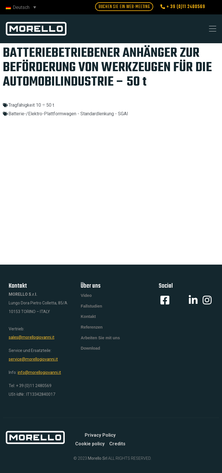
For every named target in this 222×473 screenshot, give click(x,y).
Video (86, 296)
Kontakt (88, 319)
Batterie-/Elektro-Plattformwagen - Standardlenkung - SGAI (68, 113)
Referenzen (91, 330)
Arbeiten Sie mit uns (100, 342)
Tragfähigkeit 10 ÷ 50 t (31, 105)
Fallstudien (91, 307)
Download (90, 353)
